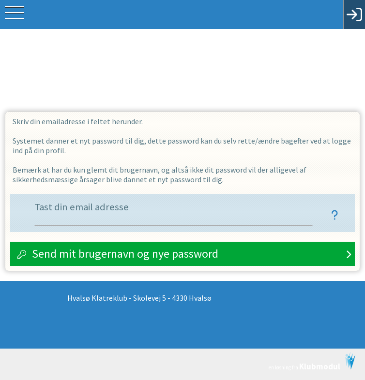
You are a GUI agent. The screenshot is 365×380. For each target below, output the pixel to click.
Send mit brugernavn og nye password (125, 253)
